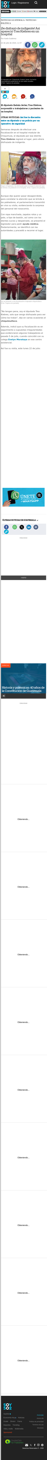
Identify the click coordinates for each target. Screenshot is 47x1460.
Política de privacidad (36, 1421)
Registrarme (23, 3)
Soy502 (7, 1414)
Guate (6, 1421)
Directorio (40, 1428)
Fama (19, 1421)
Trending (16, 1425)
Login (13, 3)
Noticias (31, 20)
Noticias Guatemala (12, 20)
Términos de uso (37, 1425)
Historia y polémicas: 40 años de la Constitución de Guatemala (23, 689)
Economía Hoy (10, 1418)
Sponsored (8, 1432)
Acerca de (40, 1418)
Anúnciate (40, 1415)
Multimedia (19, 1429)
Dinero (12, 1421)
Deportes (7, 1425)
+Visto (23, 578)
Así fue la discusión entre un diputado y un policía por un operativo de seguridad (20, 120)
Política (6, 23)
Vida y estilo (8, 1429)
